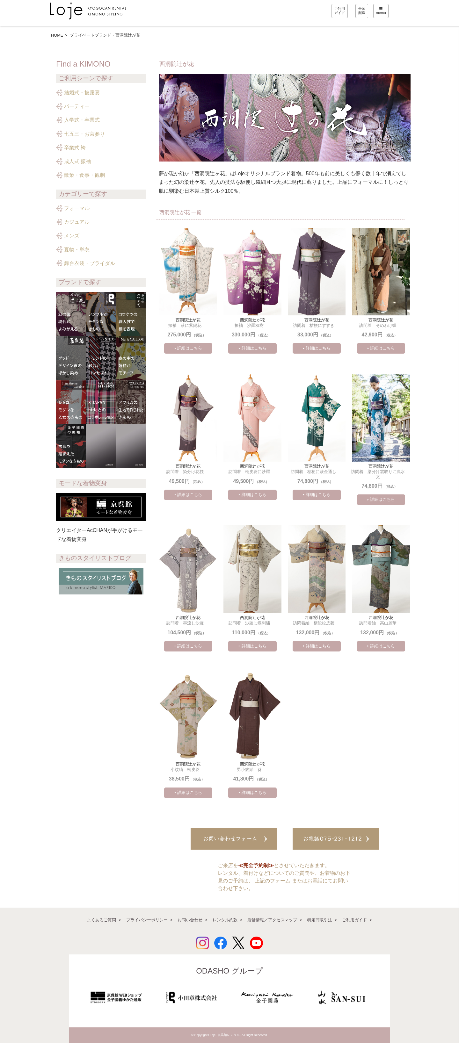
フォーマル (77, 208)
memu (381, 11)
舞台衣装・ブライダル (89, 263)
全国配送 (361, 11)
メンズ (71, 235)
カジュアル (77, 222)
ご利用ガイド (339, 11)
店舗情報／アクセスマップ (272, 919)
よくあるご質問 (101, 919)
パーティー (77, 106)
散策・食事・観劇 (84, 175)
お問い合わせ (190, 919)
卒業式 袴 (75, 147)
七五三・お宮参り (84, 134)
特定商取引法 (319, 919)
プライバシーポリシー (147, 919)
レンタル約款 (225, 919)
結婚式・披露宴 (82, 92)
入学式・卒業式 (82, 120)
